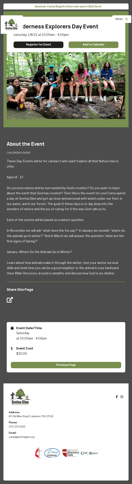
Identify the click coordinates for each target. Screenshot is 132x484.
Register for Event (38, 44)
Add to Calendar (93, 44)
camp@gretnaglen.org (22, 436)
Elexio (66, 474)
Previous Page (66, 365)
